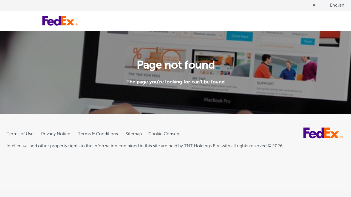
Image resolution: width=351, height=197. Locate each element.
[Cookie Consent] (164, 134)
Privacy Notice (55, 134)
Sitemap (134, 134)
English (337, 5)
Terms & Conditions (98, 134)
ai (314, 5)
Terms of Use (20, 134)
